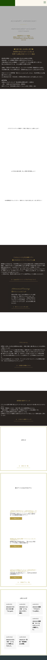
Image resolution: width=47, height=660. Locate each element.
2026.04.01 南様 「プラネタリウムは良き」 (37, 609)
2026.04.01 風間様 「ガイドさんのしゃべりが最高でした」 (37, 625)
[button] (23, 279)
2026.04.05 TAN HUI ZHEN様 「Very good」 (10, 609)
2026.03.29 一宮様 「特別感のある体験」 (23, 641)
